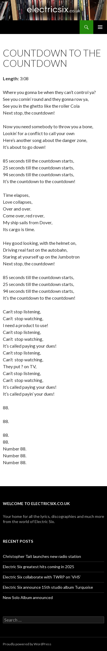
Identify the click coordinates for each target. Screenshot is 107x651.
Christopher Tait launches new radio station (42, 556)
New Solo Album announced (28, 597)
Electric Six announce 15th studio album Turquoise (48, 587)
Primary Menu (100, 27)
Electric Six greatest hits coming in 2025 (38, 566)
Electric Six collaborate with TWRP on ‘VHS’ (42, 576)
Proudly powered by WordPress (27, 644)
